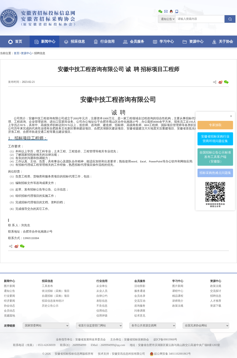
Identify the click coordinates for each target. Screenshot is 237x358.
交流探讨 (215, 290)
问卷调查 (139, 310)
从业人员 (101, 290)
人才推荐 (215, 300)
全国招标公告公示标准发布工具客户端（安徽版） (215, 157)
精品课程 (177, 295)
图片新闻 (9, 286)
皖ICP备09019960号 (165, 339)
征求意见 (139, 315)
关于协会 (222, 41)
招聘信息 (215, 295)
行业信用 (104, 41)
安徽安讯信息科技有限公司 (128, 353)
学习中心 (163, 41)
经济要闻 (9, 300)
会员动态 (9, 310)
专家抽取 (215, 125)
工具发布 (47, 286)
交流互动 (139, 300)
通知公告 (9, 290)
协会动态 (9, 305)
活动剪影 (139, 286)
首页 (15, 41)
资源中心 (192, 41)
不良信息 (101, 305)
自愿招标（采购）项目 (56, 295)
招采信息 (74, 41)
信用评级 (101, 315)
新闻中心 (44, 41)
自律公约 (101, 295)
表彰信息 (101, 300)
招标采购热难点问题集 (215, 172)
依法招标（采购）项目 (56, 290)
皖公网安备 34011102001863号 (170, 353)
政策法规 (177, 305)
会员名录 (139, 295)
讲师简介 (177, 300)
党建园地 (9, 315)
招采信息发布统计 (53, 300)
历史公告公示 (50, 305)
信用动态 (101, 310)
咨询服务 (139, 305)
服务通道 (139, 290)
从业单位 (101, 286)
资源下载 (215, 305)
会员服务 (133, 41)
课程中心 (177, 290)
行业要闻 (9, 295)
